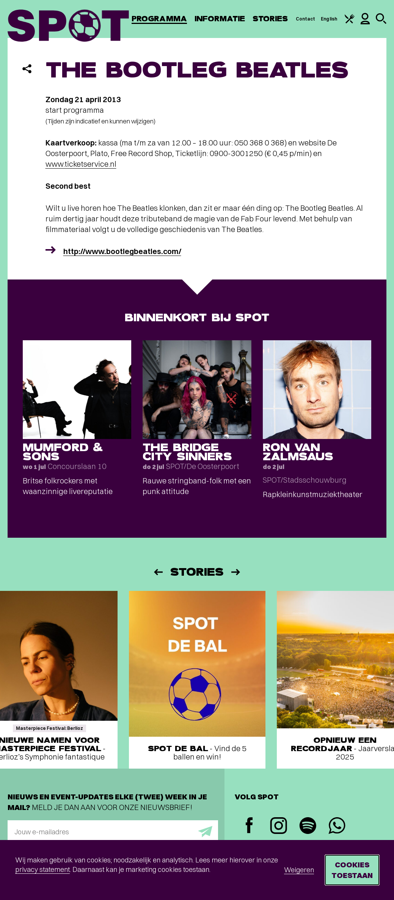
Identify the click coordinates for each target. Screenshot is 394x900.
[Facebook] (249, 826)
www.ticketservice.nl (81, 164)
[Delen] (27, 69)
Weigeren (299, 869)
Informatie (220, 19)
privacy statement (42, 869)
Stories (270, 19)
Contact (306, 19)
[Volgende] (236, 572)
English (329, 19)
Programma (159, 19)
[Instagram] (278, 826)
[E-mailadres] (113, 831)
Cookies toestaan (352, 870)
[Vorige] (158, 572)
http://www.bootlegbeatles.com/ (122, 251)
